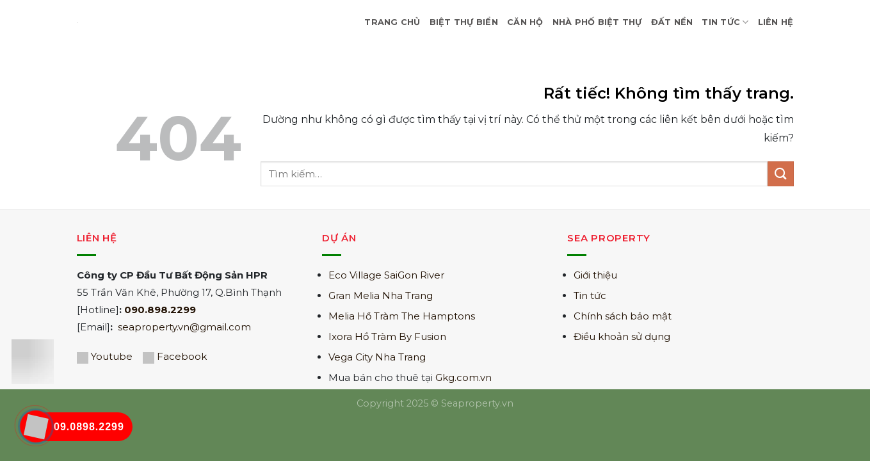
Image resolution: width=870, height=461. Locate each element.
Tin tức (590, 295)
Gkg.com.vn (463, 377)
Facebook (182, 356)
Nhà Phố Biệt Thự (597, 22)
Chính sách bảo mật (623, 316)
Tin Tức (725, 22)
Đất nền (672, 22)
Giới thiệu (595, 275)
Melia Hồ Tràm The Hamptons (401, 316)
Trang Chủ (392, 22)
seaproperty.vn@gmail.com (184, 327)
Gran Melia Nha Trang (380, 295)
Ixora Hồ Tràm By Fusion (387, 336)
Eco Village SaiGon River (386, 275)
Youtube (112, 356)
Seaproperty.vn (477, 403)
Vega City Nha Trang (377, 357)
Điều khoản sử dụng (622, 336)
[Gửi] (780, 173)
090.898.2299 (160, 309)
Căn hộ (525, 22)
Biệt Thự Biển (464, 22)
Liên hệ (776, 22)
